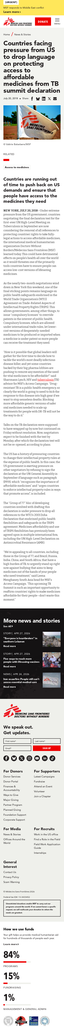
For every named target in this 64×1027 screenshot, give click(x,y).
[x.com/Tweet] (22, 758)
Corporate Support (14, 819)
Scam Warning (11, 882)
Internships (40, 852)
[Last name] (47, 741)
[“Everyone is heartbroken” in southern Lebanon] (32, 639)
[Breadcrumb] (32, 34)
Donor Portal (10, 781)
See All (7, 626)
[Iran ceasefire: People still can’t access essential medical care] (32, 680)
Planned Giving (12, 809)
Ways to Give (10, 795)
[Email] (17, 748)
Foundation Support (14, 814)
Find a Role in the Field (47, 839)
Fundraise (39, 781)
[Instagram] (29, 758)
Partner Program (12, 804)
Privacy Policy (11, 877)
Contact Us (9, 872)
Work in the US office (46, 834)
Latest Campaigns (44, 776)
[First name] (17, 741)
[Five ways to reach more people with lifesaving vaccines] (32, 660)
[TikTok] (52, 758)
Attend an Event (43, 786)
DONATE (43, 21)
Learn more (11, 11)
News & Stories (22, 34)
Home (6, 34)
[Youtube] (37, 758)
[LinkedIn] (45, 758)
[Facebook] (6, 758)
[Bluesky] (14, 758)
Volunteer (39, 791)
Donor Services (11, 776)
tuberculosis (45, 379)
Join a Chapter (42, 796)
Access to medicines (17, 167)
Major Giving (10, 799)
